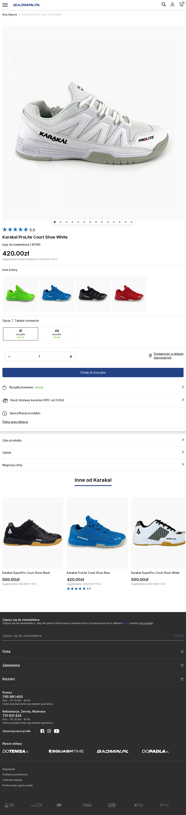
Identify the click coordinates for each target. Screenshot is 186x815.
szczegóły (145, 623)
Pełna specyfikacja (15, 422)
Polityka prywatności (15, 774)
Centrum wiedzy (12, 779)
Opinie (93, 452)
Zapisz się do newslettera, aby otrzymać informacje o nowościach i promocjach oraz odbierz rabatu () (77, 623)
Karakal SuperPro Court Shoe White (155, 572)
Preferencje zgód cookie (17, 785)
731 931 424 (11, 716)
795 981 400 (12, 697)
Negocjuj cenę (93, 465)
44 (57, 334)
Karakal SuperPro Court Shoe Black (26, 572)
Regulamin (8, 769)
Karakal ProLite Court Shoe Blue (88, 572)
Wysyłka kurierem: (93, 387)
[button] (55, 222)
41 (20, 334)
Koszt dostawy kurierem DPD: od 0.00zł (93, 400)
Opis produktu (93, 440)
